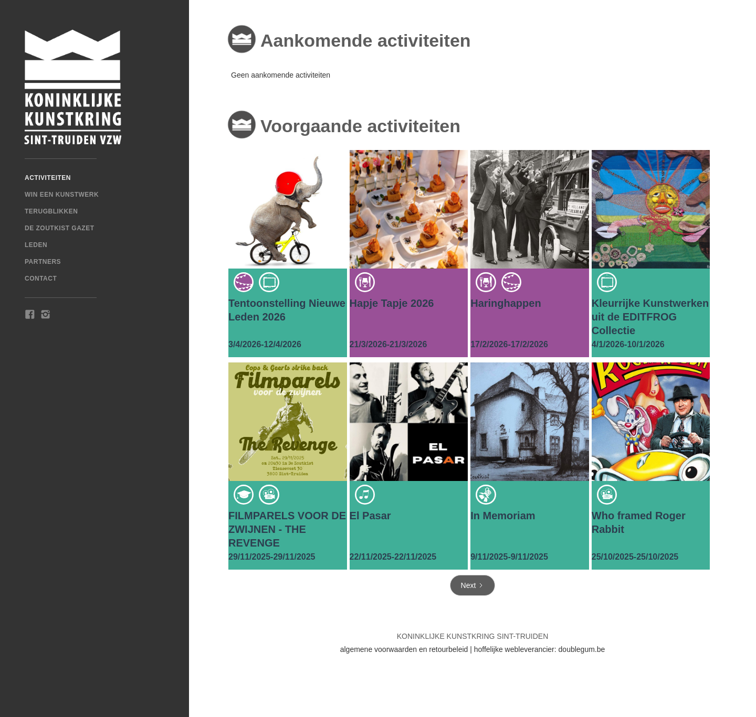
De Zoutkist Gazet (59, 228)
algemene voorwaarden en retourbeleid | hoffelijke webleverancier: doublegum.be (472, 649)
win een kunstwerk (62, 194)
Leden (36, 245)
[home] (94, 87)
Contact (41, 278)
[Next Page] (473, 585)
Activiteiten (48, 177)
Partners (43, 261)
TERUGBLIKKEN (51, 211)
